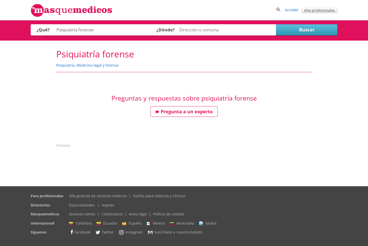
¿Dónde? (165, 30)
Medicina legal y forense (98, 65)
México (155, 223)
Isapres (108, 205)
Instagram (131, 232)
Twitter (104, 232)
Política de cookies (168, 214)
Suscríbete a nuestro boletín (175, 232)
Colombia (80, 223)
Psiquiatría (65, 65)
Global (207, 223)
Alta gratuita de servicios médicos (98, 195)
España (131, 223)
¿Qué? (43, 30)
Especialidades (82, 205)
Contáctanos (112, 214)
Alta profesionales (319, 10)
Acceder (292, 9)
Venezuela (182, 223)
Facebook (79, 232)
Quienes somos (82, 214)
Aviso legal (138, 214)
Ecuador (107, 223)
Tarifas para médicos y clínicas (159, 195)
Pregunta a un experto (184, 111)
